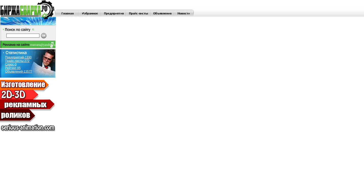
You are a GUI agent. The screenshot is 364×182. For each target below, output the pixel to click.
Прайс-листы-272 (17, 61)
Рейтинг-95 (12, 68)
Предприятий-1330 (18, 57)
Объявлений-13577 (18, 71)
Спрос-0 (10, 64)
